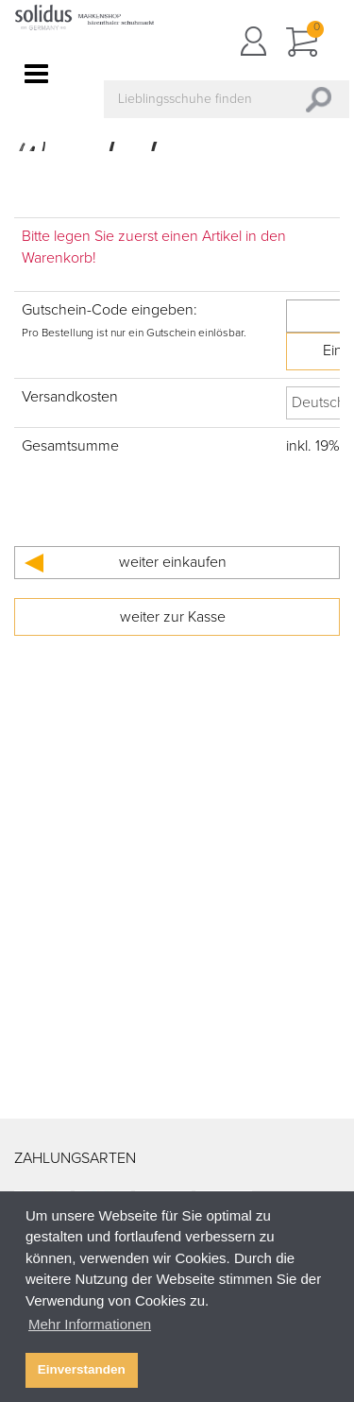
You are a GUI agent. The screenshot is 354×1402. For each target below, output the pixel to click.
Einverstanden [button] (82, 1369)
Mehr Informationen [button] (89, 1324)
